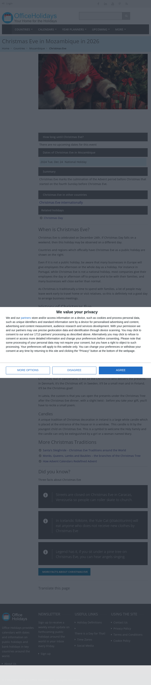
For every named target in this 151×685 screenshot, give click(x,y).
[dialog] (75, 342)
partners (26, 317)
